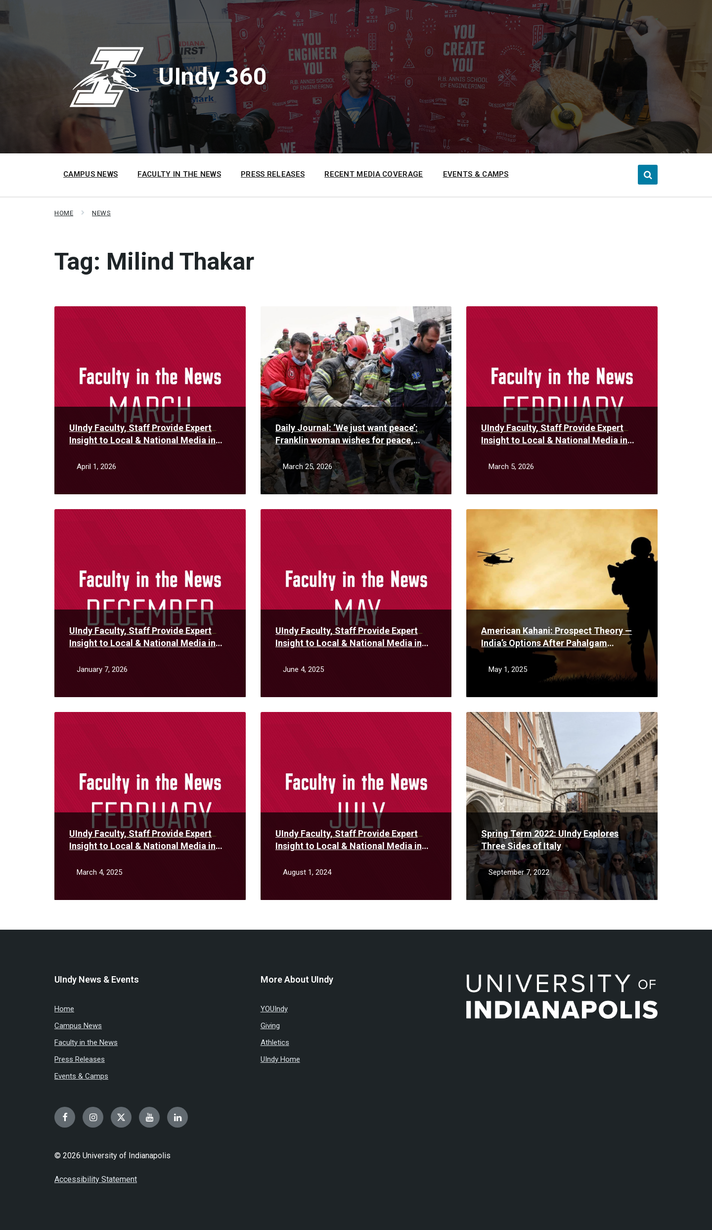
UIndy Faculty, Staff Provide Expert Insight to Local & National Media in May (348, 637)
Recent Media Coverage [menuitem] (373, 174)
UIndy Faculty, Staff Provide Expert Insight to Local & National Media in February (554, 434)
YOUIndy (274, 1008)
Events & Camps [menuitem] (476, 174)
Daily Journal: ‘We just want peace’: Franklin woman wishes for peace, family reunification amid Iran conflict (352, 434)
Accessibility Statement (95, 1179)
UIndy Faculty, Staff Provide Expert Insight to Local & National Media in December (142, 637)
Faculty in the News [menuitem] (179, 174)
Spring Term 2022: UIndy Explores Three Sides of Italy (550, 839)
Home (63, 213)
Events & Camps (81, 1076)
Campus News (78, 1025)
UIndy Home (280, 1059)
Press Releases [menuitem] (273, 174)
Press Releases (79, 1059)
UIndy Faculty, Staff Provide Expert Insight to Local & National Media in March (142, 434)
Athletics (275, 1042)
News (101, 213)
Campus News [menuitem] (90, 174)
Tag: (154, 261)
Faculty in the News (86, 1042)
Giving (270, 1025)
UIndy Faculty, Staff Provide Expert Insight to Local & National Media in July (348, 840)
